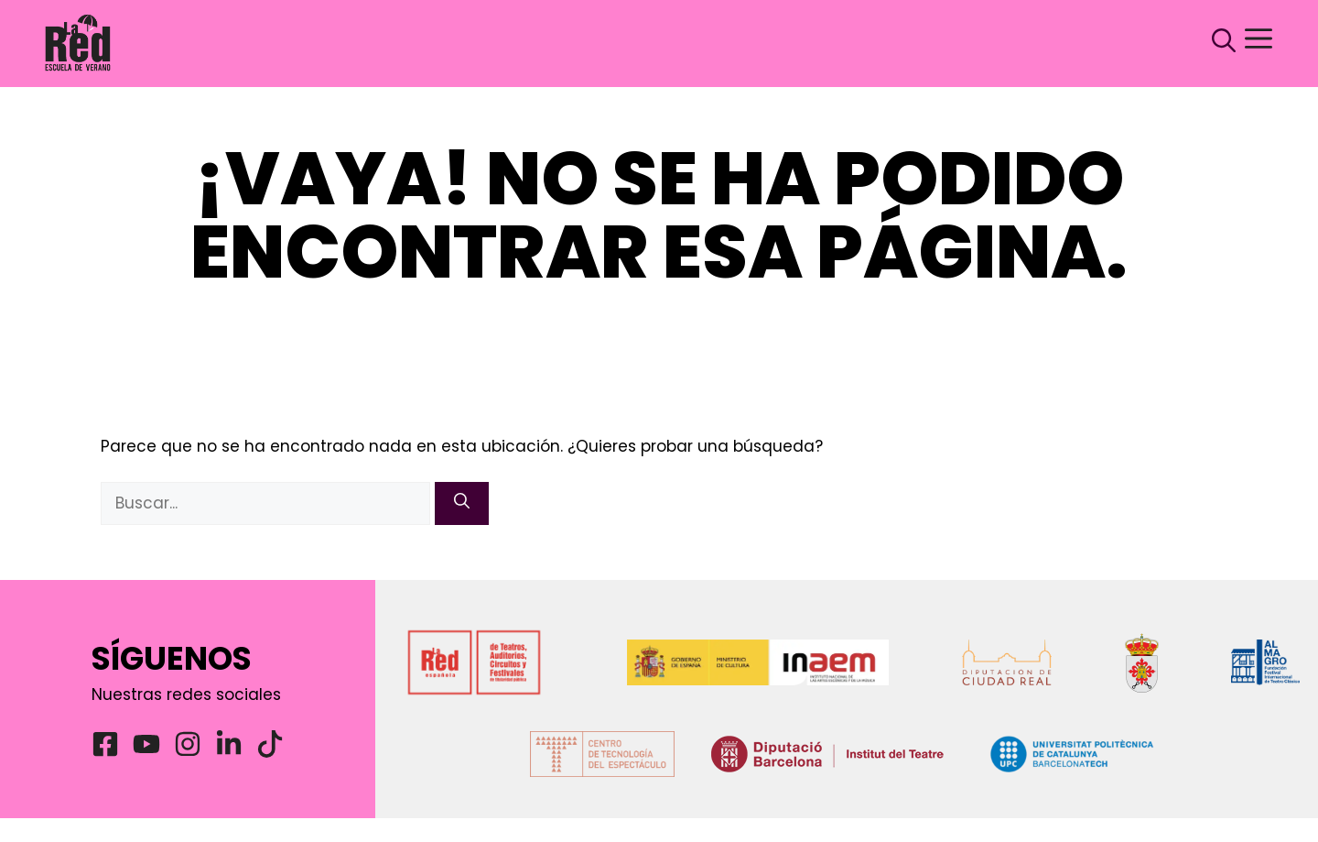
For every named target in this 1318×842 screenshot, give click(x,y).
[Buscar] (462, 504)
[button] (1215, 43)
